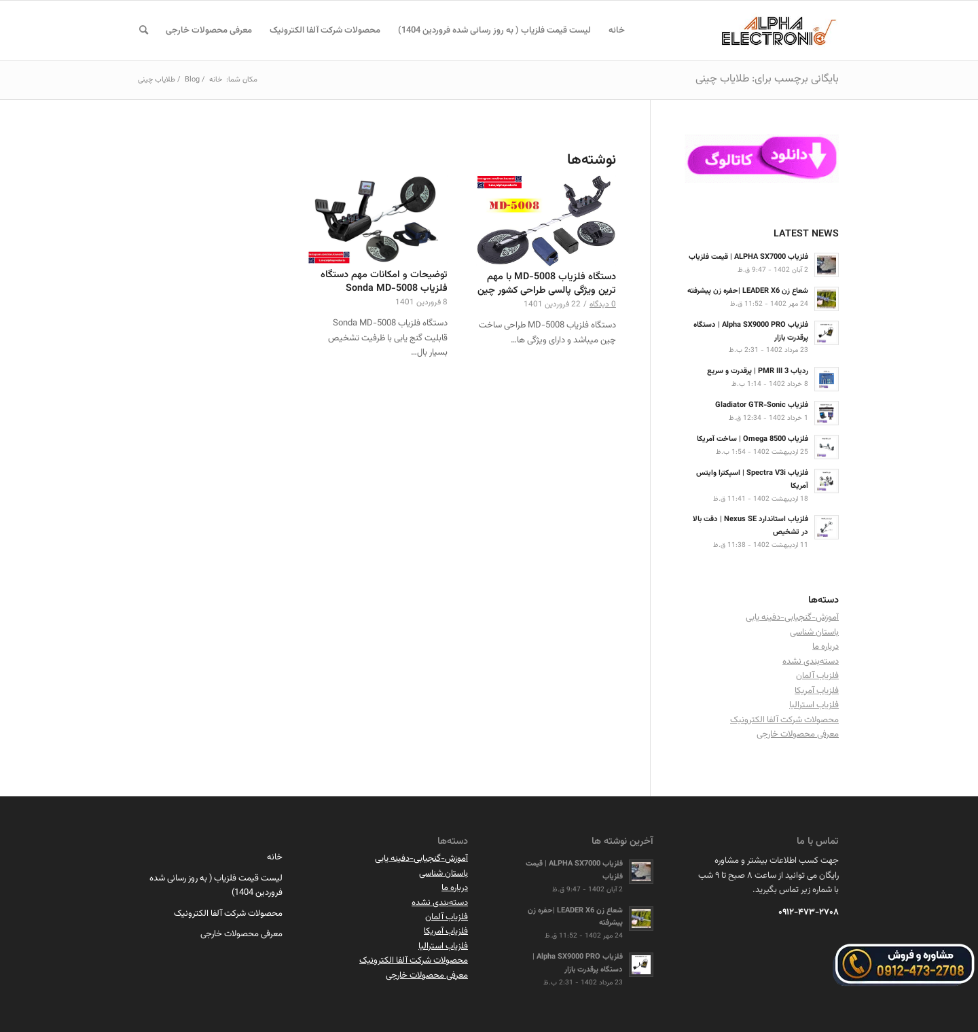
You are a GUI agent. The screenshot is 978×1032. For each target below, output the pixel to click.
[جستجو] (143, 30)
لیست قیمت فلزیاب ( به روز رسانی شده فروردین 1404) (216, 886)
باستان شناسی (814, 632)
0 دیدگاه (603, 304)
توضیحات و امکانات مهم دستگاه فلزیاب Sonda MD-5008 (384, 281)
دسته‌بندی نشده (810, 662)
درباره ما (825, 647)
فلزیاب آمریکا (817, 691)
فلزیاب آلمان (817, 676)
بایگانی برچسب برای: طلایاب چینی (767, 79)
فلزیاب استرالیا (814, 705)
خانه (275, 857)
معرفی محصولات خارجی (798, 734)
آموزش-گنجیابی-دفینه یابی (792, 617)
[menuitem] (617, 30)
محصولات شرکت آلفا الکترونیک (784, 720)
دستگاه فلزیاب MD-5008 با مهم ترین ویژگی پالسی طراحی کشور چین (546, 283)
